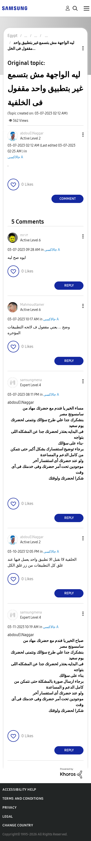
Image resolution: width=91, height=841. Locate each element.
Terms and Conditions (23, 799)
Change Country (17, 825)
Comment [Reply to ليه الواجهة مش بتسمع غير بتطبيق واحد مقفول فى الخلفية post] (67, 199)
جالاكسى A (15, 157)
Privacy (9, 808)
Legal (7, 817)
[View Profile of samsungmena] (31, 380)
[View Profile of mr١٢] (24, 235)
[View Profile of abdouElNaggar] (31, 133)
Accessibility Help (19, 790)
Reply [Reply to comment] (69, 285)
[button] (75, 134)
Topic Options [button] (74, 48)
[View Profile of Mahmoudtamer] (32, 305)
